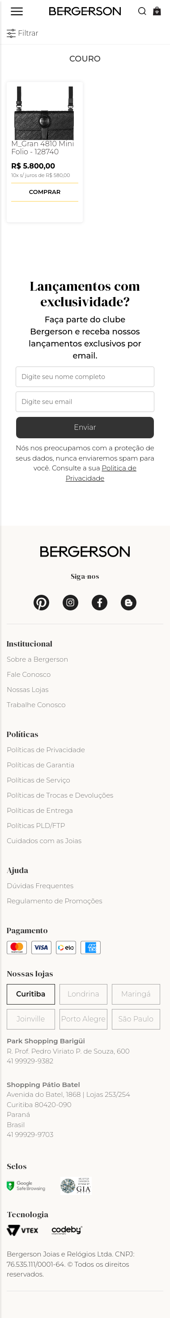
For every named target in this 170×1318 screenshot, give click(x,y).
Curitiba (30, 994)
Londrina (83, 994)
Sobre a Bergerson (37, 659)
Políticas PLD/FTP (36, 825)
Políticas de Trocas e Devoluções (60, 795)
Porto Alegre (83, 1019)
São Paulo (136, 1019)
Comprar (44, 191)
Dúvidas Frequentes (40, 885)
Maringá (136, 994)
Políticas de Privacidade (46, 749)
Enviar (85, 427)
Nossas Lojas (27, 689)
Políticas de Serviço (38, 780)
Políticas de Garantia (41, 765)
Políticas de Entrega (40, 810)
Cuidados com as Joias (44, 840)
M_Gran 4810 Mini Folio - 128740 (42, 148)
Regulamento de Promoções (54, 901)
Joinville (31, 1019)
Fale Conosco (29, 674)
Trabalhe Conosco (36, 704)
